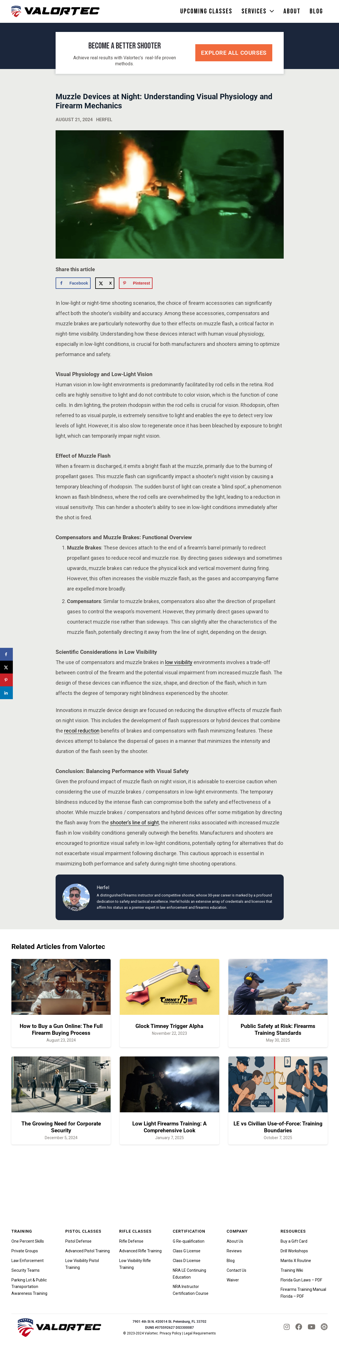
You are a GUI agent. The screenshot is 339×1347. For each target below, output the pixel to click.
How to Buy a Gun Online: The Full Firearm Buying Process (61, 1029)
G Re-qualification (188, 1241)
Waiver (233, 1280)
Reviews (234, 1251)
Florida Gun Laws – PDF (301, 1280)
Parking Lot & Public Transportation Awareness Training (29, 1287)
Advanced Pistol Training (87, 1251)
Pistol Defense (78, 1241)
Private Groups (24, 1251)
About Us (235, 1241)
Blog (231, 1260)
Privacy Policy (170, 1333)
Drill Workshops (294, 1251)
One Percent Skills (27, 1241)
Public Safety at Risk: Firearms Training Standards (278, 1029)
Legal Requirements (200, 1333)
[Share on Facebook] (73, 283)
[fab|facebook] (298, 1326)
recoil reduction (82, 731)
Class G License (186, 1251)
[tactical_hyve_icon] (324, 1327)
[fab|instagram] (287, 1326)
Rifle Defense (131, 1241)
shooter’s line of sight (134, 822)
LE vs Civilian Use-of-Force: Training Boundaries (278, 1127)
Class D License (186, 1260)
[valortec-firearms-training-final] (55, 11)
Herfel (104, 119)
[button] (271, 11)
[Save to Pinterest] (136, 283)
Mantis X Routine (296, 1260)
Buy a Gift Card (294, 1241)
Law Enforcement (27, 1260)
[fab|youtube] (311, 1326)
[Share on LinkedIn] (6, 692)
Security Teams (25, 1270)
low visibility (178, 662)
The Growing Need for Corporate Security (61, 1127)
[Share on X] (104, 283)
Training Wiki (292, 1270)
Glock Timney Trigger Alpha (169, 1026)
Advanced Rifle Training (140, 1251)
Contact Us (236, 1270)
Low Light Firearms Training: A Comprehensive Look (169, 1127)
